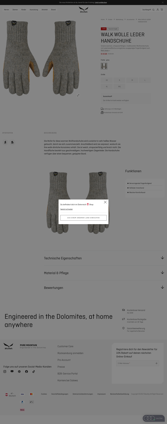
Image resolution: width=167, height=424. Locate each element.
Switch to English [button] (66, 209)
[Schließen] (105, 202)
